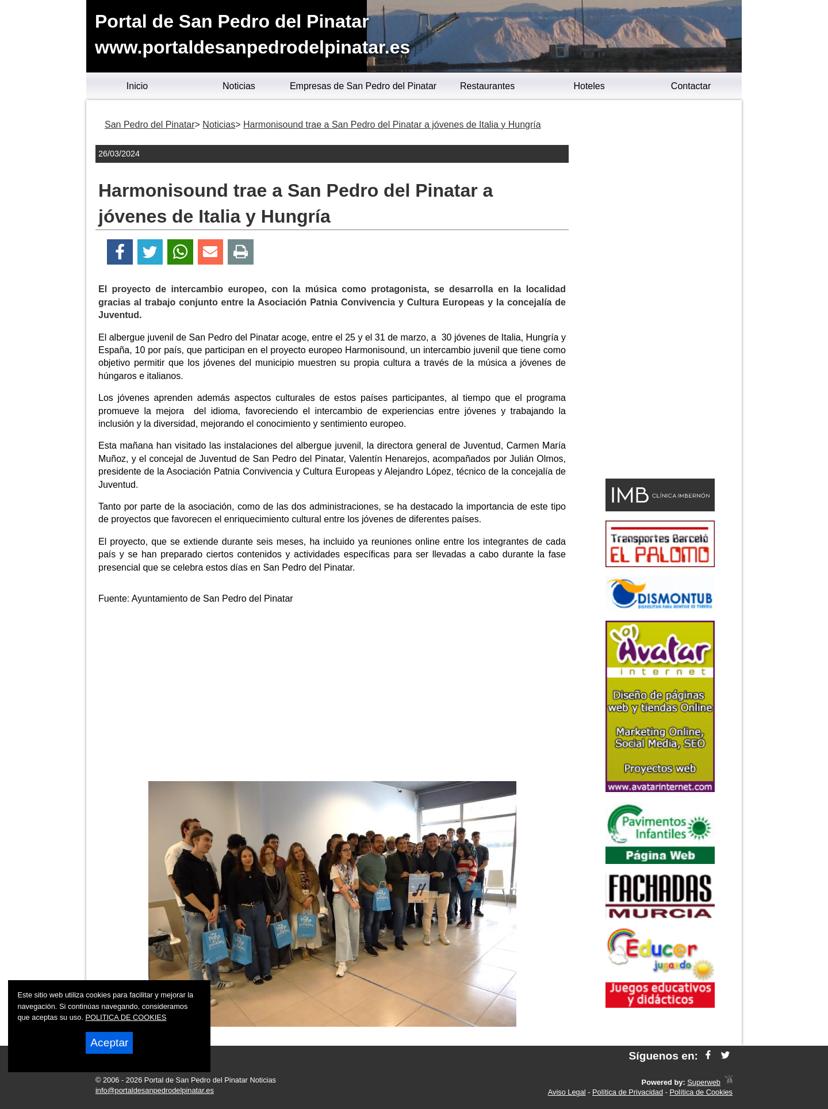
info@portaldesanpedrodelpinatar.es (154, 1090)
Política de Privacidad (627, 1092)
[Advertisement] (332, 694)
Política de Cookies (701, 1092)
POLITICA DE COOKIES (126, 1017)
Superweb (703, 1082)
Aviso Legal (567, 1092)
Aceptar (109, 1043)
